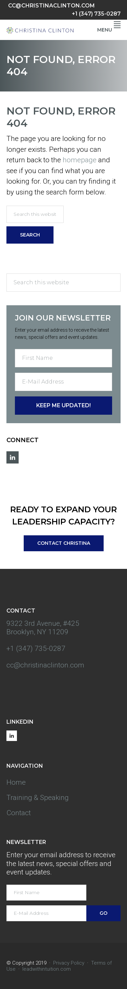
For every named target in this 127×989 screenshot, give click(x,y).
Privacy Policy (68, 963)
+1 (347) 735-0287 (96, 14)
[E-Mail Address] (63, 382)
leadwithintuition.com (46, 969)
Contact (18, 813)
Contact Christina (63, 543)
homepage (80, 160)
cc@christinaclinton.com (51, 5)
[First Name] (63, 358)
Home (16, 782)
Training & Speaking (37, 798)
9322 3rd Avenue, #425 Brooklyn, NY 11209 (42, 627)
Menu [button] (109, 30)
